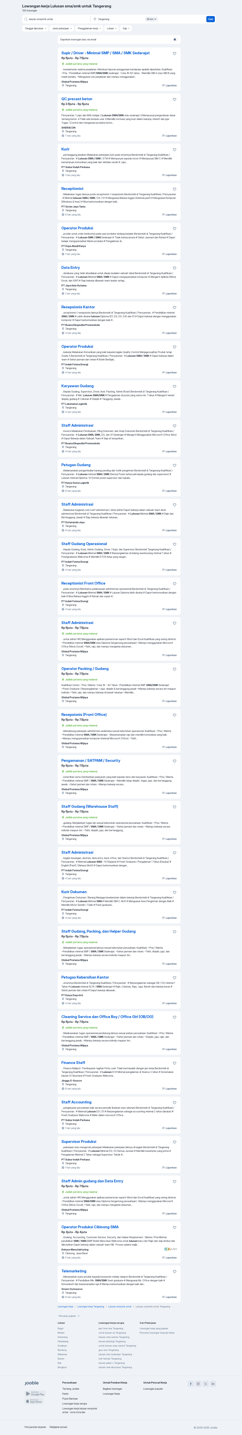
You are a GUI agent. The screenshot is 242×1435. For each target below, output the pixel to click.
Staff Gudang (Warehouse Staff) (89, 806)
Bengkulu (62, 1367)
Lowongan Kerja (111, 1393)
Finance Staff (73, 1062)
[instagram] (198, 1384)
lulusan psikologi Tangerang (112, 1341)
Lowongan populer (153, 1388)
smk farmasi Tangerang (110, 1358)
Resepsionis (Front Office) (84, 714)
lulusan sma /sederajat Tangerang (115, 1354)
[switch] (175, 39)
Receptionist (72, 188)
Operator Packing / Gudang (85, 668)
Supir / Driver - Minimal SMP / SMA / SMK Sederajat (105, 53)
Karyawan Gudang (77, 386)
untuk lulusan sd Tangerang (112, 1332)
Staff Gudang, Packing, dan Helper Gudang (98, 931)
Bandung (62, 1350)
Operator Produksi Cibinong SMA (90, 1227)
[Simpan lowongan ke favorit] (174, 53)
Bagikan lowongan (112, 1388)
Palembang (63, 1341)
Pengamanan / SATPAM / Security (90, 760)
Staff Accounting (76, 1102)
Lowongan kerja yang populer (154, 1328)
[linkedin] (213, 1384)
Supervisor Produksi (78, 1141)
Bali (59, 1363)
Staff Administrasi (77, 425)
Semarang (63, 1337)
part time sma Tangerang (111, 1328)
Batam (61, 1358)
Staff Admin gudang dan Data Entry (92, 1181)
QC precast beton (76, 99)
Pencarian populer (69, 1316)
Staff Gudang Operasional (84, 544)
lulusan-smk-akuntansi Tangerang (115, 1367)
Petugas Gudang (76, 465)
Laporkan (169, 85)
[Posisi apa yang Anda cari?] (56, 19)
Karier (65, 1393)
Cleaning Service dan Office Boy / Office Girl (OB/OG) (107, 1016)
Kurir (65, 149)
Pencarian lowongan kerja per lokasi (157, 1332)
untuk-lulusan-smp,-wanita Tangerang (117, 1345)
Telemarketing (73, 1271)
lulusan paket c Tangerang (112, 1363)
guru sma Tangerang (109, 1350)
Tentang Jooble (70, 1388)
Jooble (213, 1427)
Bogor (60, 1328)
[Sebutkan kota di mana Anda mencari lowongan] (125, 19)
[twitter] (205, 1384)
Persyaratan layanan (35, 1427)
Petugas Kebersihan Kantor (85, 977)
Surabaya (62, 1345)
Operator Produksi (77, 228)
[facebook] (191, 1384)
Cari (210, 19)
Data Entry (70, 267)
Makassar (62, 1354)
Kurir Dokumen (74, 892)
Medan (61, 1332)
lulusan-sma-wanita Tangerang (114, 1337)
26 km (152, 19)
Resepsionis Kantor (78, 307)
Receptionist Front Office (83, 583)
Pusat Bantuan (70, 1398)
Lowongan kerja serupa (74, 1403)
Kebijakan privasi (58, 1427)
